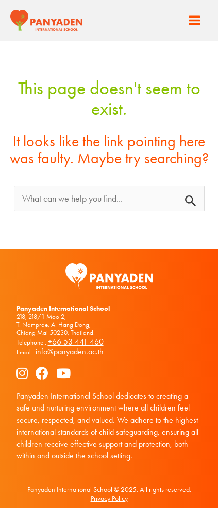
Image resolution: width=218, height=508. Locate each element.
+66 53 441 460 (76, 342)
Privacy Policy (109, 498)
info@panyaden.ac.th (70, 351)
